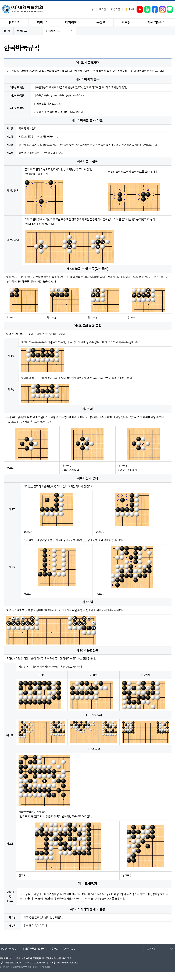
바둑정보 (22, 31)
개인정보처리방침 (8, 949)
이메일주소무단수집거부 (33, 949)
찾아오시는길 (69, 949)
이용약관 (53, 949)
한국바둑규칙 (53, 31)
